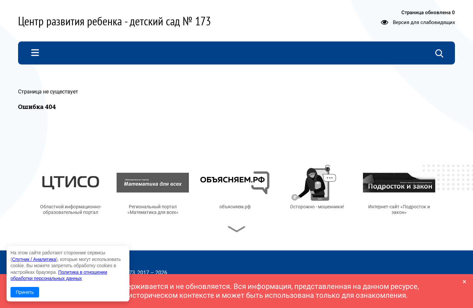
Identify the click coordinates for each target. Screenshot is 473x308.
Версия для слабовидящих (424, 22)
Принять (25, 292)
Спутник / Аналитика (34, 259)
